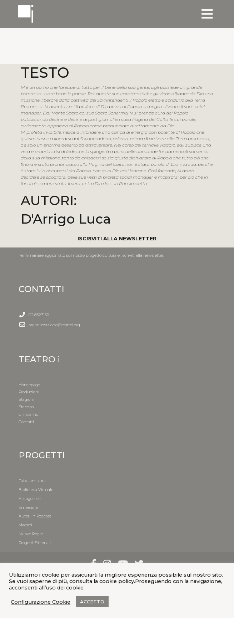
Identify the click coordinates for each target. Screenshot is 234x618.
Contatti (26, 421)
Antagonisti (30, 498)
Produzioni (29, 391)
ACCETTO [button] (92, 601)
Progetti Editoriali (35, 542)
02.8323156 (39, 314)
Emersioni (28, 507)
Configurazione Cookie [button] (40, 602)
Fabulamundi (32, 480)
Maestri (25, 524)
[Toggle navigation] (207, 14)
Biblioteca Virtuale (36, 489)
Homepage (29, 384)
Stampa (26, 406)
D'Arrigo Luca (66, 219)
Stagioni (26, 399)
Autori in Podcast (35, 516)
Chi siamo (28, 414)
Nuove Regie (31, 533)
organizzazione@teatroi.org (54, 324)
